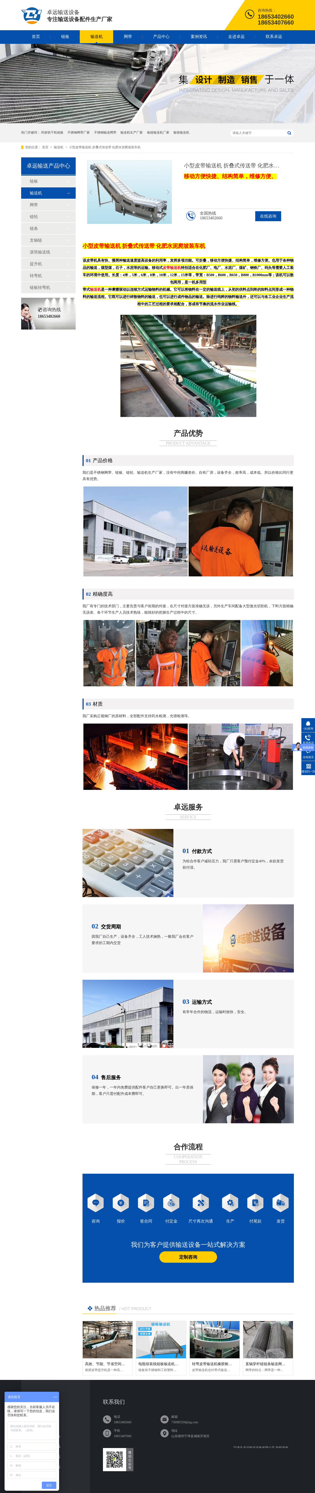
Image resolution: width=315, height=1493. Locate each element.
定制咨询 (188, 1257)
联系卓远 (274, 36)
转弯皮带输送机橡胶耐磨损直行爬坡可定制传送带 (232, 1364)
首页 (36, 36)
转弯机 (36, 275)
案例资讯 (199, 36)
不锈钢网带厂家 (79, 132)
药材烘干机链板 (52, 132)
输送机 (96, 36)
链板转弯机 (40, 287)
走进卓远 (236, 36)
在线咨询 (268, 216)
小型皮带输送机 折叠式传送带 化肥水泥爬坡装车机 (105, 147)
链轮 (34, 216)
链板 (65, 36)
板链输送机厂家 (158, 132)
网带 (128, 36)
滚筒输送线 (40, 252)
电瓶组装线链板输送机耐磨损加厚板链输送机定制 (178, 1364)
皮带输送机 (107, 246)
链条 (34, 228)
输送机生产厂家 (131, 132)
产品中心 (161, 36)
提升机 (36, 264)
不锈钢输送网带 (105, 132)
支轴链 (36, 240)
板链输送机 (181, 132)
